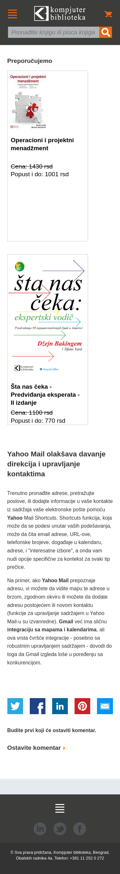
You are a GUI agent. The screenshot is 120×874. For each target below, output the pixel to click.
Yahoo (15, 518)
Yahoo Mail (55, 580)
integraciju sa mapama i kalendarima (52, 629)
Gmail (66, 621)
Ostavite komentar (36, 747)
